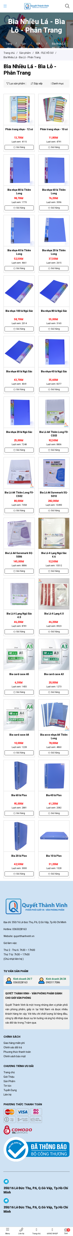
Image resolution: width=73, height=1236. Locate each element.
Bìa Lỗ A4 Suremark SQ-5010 (54, 494)
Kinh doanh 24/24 (56, 978)
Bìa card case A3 (54, 674)
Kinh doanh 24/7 (22, 978)
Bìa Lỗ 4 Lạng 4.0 (54, 613)
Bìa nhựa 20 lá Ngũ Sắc (19, 432)
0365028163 (20, 982)
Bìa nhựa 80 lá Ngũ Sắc (54, 310)
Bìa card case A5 (19, 674)
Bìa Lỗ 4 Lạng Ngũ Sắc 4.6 (54, 555)
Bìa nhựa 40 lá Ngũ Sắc (54, 371)
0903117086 (53, 982)
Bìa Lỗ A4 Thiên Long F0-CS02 (19, 494)
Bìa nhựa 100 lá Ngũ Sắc (19, 310)
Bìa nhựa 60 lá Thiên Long (54, 191)
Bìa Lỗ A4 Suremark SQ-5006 (19, 555)
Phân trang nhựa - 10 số (54, 129)
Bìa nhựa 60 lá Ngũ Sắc (19, 371)
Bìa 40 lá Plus (54, 795)
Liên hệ (21, 1231)
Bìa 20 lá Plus (19, 855)
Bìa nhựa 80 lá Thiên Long (19, 191)
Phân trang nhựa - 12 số (19, 129)
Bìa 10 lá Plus (54, 855)
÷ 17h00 (30, 950)
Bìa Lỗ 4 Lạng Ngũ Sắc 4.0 (19, 615)
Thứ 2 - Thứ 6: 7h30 (15, 950)
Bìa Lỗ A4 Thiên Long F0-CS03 (53, 434)
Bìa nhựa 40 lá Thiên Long (19, 252)
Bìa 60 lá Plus (19, 795)
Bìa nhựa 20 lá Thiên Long (54, 252)
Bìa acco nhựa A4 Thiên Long (54, 736)
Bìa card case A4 (19, 734)
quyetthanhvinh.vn (24, 936)
